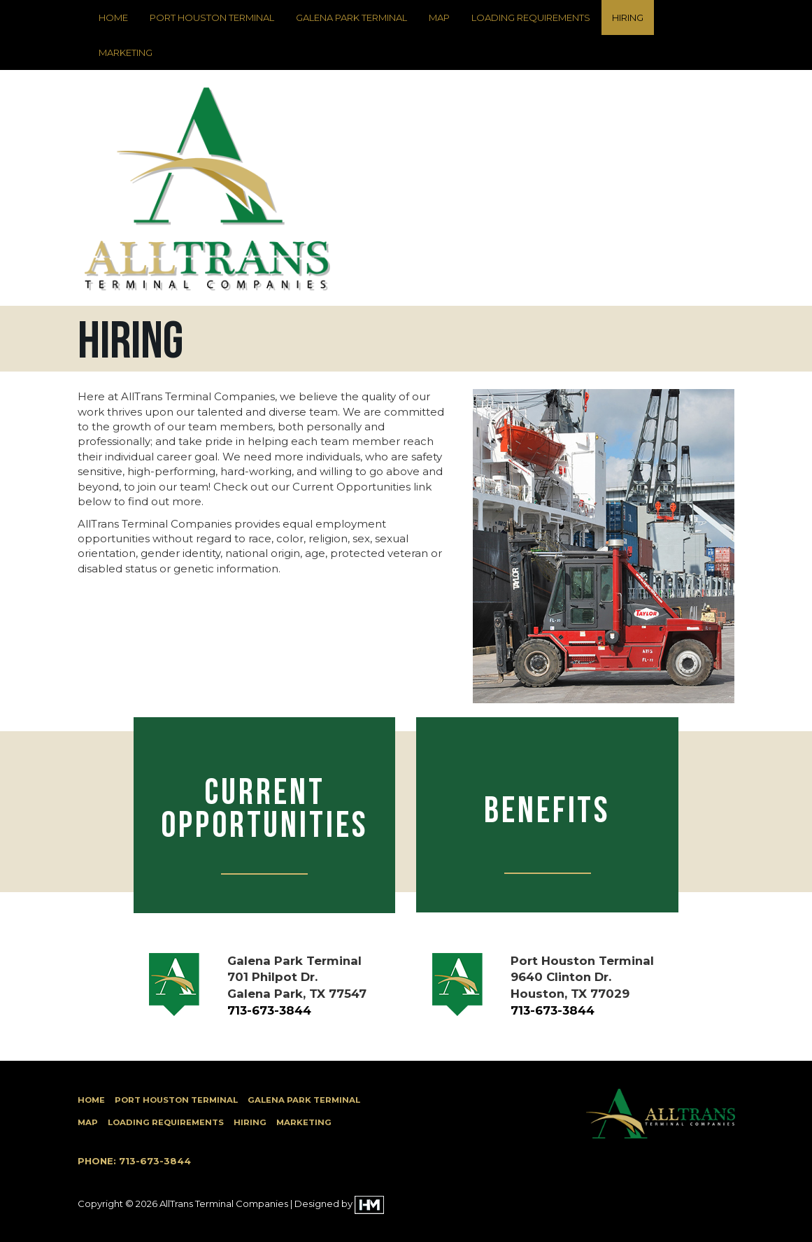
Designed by (339, 1203)
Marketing (125, 52)
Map (439, 17)
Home (113, 17)
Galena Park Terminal (351, 17)
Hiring (627, 17)
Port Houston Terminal (212, 17)
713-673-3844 (269, 1010)
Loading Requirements (530, 17)
